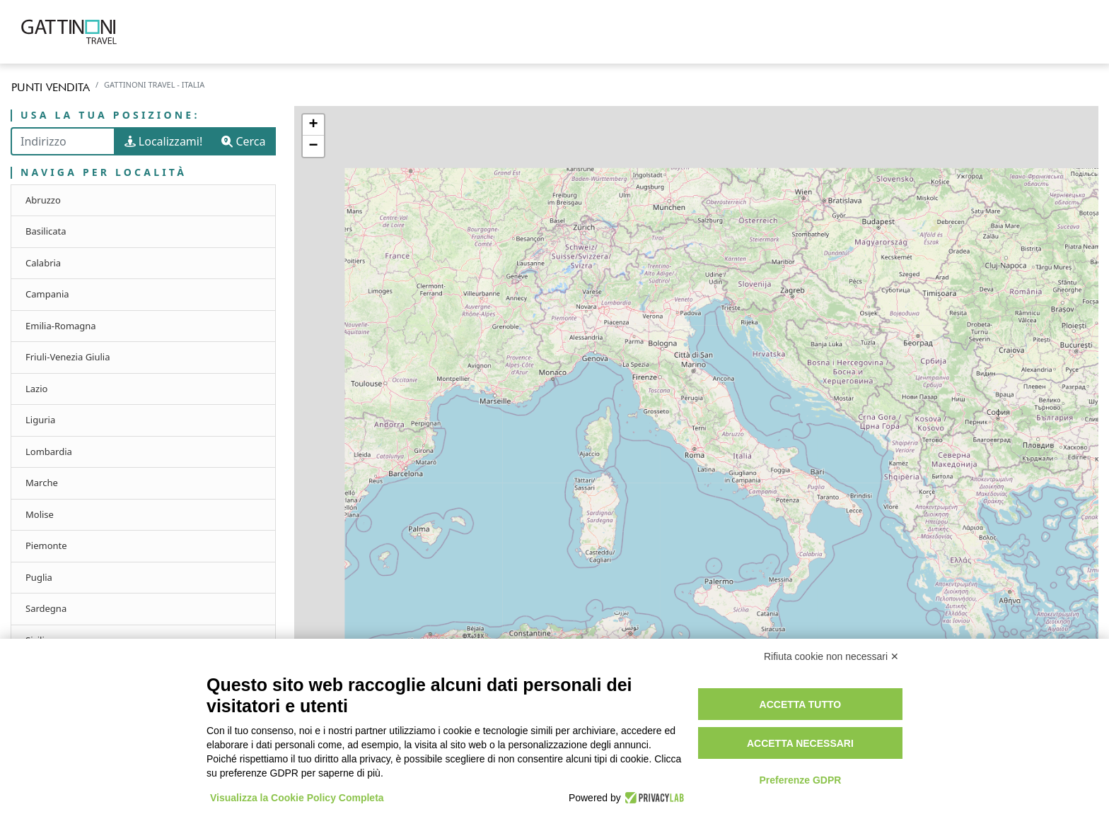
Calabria (43, 262)
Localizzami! (163, 141)
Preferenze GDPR (800, 780)
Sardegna (45, 608)
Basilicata (45, 231)
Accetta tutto (801, 704)
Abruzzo (43, 200)
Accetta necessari (800, 743)
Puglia (38, 577)
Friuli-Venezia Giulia (67, 356)
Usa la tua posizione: (110, 116)
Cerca (243, 141)
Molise (39, 514)
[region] (696, 441)
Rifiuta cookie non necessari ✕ (831, 656)
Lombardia (48, 451)
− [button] (313, 146)
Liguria (40, 419)
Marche (41, 482)
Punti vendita (50, 87)
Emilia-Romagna (60, 325)
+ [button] (313, 125)
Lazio (36, 388)
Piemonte (46, 545)
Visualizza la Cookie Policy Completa (297, 797)
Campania (47, 294)
